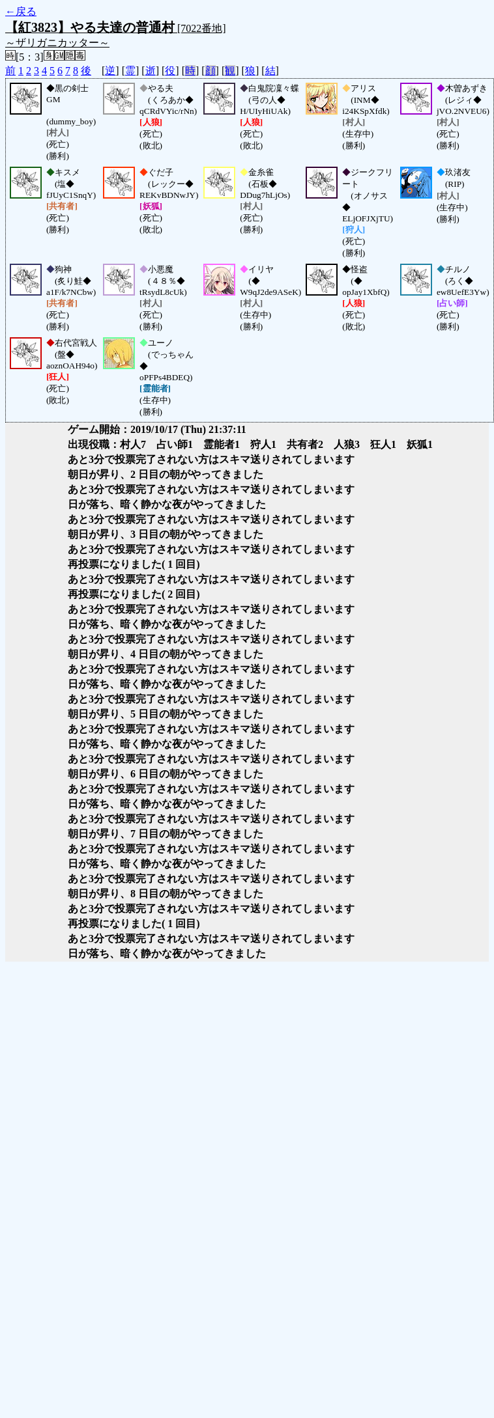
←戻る (20, 11)
